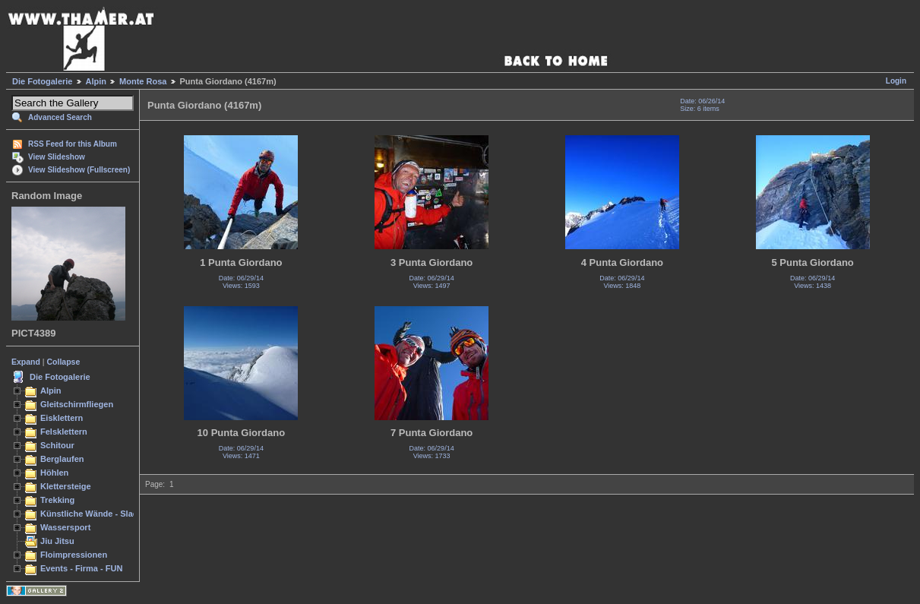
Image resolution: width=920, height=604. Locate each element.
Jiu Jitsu (57, 540)
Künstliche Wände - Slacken (96, 513)
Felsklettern (63, 431)
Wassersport (65, 527)
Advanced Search (60, 117)
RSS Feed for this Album (72, 144)
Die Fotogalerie (42, 81)
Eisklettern (61, 417)
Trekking (57, 499)
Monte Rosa (142, 81)
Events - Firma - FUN (81, 568)
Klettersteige (65, 486)
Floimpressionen (73, 554)
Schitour (57, 445)
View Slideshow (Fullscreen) (79, 170)
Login (896, 81)
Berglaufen (62, 458)
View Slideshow (56, 157)
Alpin (96, 81)
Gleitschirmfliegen (76, 404)
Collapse (64, 361)
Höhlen (54, 472)
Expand (25, 361)
